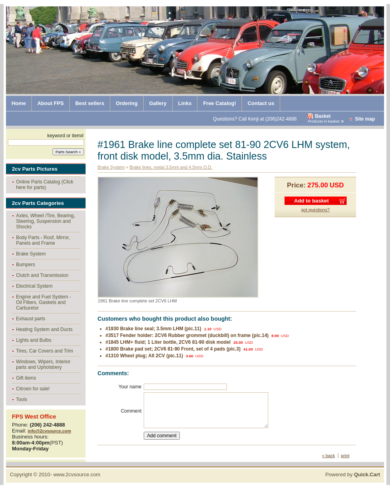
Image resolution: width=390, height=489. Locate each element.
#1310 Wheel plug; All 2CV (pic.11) (144, 355)
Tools (21, 399)
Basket (322, 116)
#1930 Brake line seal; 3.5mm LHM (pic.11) (153, 328)
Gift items (26, 378)
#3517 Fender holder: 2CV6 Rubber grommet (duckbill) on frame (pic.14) (187, 335)
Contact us (261, 103)
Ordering (127, 103)
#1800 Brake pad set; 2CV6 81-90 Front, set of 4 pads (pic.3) (172, 349)
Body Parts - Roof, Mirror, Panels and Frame (43, 240)
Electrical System (34, 286)
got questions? (315, 209)
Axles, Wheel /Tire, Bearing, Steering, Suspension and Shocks (45, 221)
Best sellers (89, 103)
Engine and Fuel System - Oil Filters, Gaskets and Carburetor (43, 302)
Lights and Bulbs (33, 340)
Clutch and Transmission (42, 275)
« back (328, 455)
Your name (130, 387)
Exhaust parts (30, 318)
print (345, 455)
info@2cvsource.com (49, 431)
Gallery (158, 103)
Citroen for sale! (33, 389)
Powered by (352, 474)
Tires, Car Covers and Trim (44, 351)
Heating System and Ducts (44, 329)
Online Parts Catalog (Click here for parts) (44, 184)
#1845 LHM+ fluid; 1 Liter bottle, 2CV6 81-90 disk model (167, 342)
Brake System (31, 254)
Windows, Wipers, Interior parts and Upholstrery (43, 364)
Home (19, 103)
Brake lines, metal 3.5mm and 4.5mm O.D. (171, 167)
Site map (365, 119)
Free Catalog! (219, 103)
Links (185, 103)
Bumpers (25, 264)
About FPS (50, 103)
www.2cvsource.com (76, 474)
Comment (131, 411)
